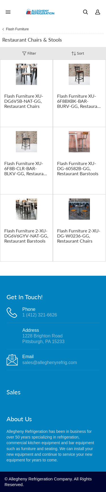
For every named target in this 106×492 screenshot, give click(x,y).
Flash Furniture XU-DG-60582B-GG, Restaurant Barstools (77, 168)
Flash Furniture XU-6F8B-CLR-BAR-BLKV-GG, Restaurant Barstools (26, 168)
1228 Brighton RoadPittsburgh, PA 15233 (43, 338)
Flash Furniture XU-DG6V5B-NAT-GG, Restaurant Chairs (23, 101)
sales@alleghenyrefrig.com (49, 362)
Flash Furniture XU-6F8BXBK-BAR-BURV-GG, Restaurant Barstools (79, 101)
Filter (29, 53)
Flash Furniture (17, 29)
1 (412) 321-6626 (39, 315)
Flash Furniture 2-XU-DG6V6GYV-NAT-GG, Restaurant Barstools (26, 235)
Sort (78, 53)
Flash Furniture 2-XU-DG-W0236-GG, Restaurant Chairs (78, 235)
